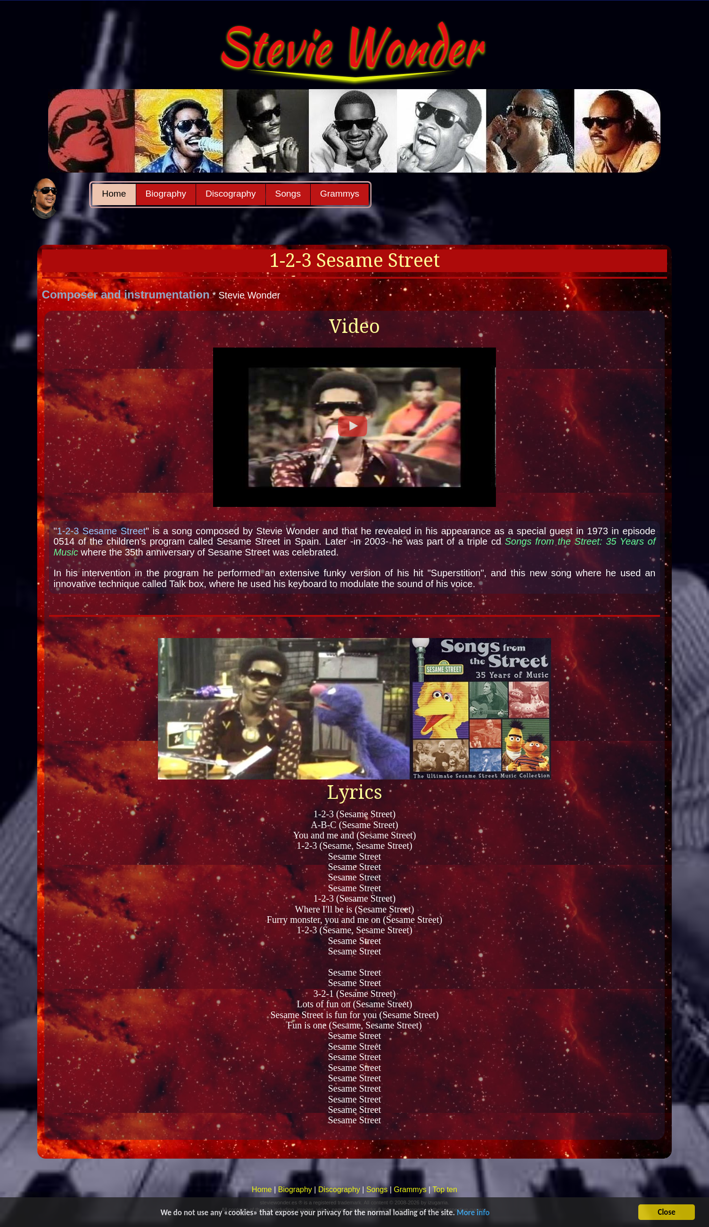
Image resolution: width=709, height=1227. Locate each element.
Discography (231, 194)
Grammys (339, 194)
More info (473, 1214)
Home (114, 194)
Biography (166, 194)
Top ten (444, 1190)
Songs (288, 194)
